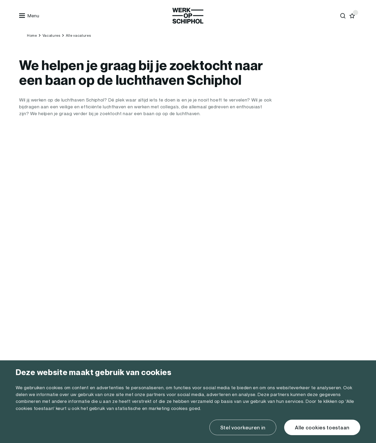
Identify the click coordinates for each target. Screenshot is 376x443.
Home (32, 35)
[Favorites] (352, 15)
